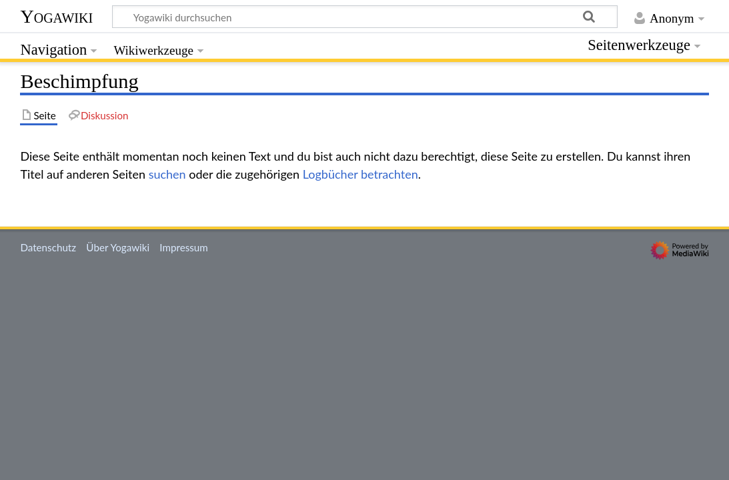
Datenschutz (48, 247)
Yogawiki (56, 16)
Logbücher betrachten (360, 174)
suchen (167, 174)
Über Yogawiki (117, 247)
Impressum (183, 247)
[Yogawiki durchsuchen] (365, 16)
